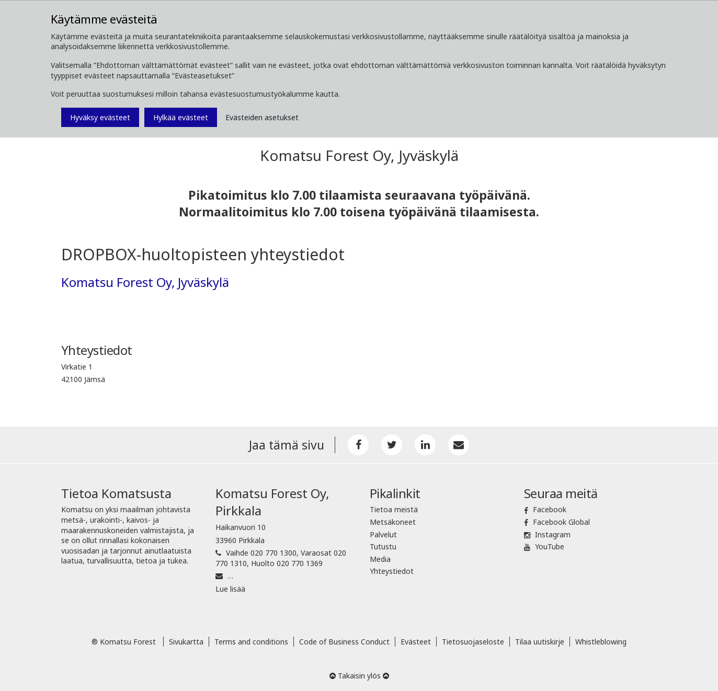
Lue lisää (230, 589)
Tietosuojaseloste (473, 642)
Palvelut (383, 534)
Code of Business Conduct (344, 642)
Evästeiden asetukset (262, 117)
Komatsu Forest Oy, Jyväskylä (145, 282)
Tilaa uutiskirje (539, 642)
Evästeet (416, 642)
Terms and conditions (251, 642)
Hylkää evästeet (180, 117)
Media (380, 559)
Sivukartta (186, 642)
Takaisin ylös (359, 676)
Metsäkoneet (393, 522)
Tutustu (383, 546)
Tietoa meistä (394, 509)
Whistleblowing (600, 642)
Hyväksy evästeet (100, 117)
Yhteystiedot (392, 571)
